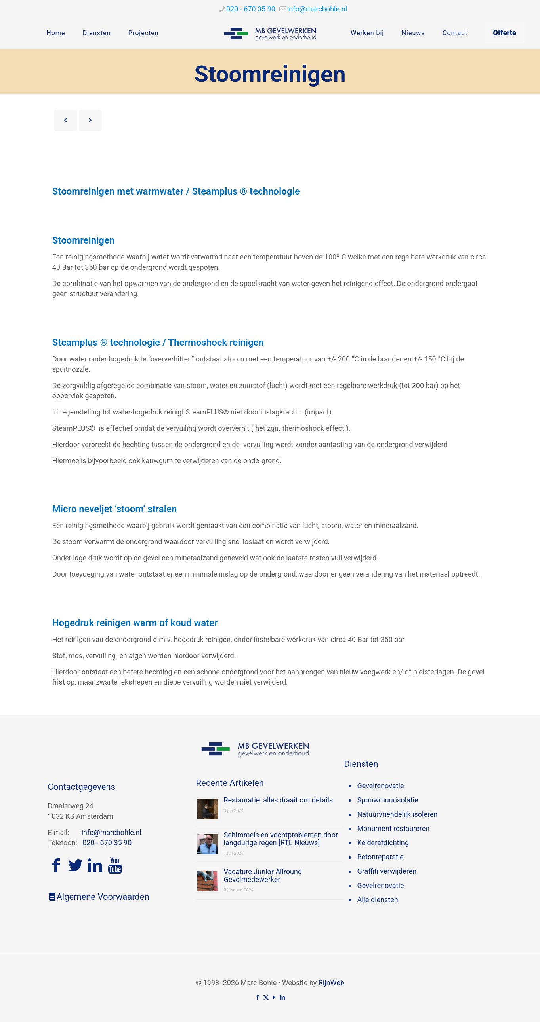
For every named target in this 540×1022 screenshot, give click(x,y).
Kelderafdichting (382, 842)
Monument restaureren (393, 828)
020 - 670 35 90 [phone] (250, 9)
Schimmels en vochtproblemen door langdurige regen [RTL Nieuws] (280, 839)
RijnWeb (331, 982)
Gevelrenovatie (380, 786)
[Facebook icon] (258, 997)
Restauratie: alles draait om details (278, 800)
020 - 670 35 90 (107, 842)
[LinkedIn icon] (283, 997)
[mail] (317, 9)
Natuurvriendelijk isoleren (397, 814)
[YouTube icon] (274, 997)
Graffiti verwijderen (386, 871)
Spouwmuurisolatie (387, 800)
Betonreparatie (380, 857)
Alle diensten (377, 899)
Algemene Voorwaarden (98, 897)
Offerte (504, 32)
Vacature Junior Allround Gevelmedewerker (262, 875)
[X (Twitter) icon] (266, 997)
